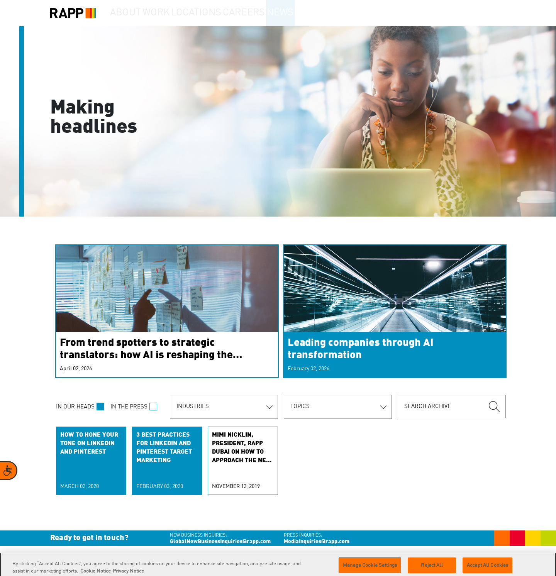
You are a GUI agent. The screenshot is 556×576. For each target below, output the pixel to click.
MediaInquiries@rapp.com (316, 541)
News (306, 13)
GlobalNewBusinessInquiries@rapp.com (220, 541)
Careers (263, 13)
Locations (214, 13)
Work (169, 13)
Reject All (431, 567)
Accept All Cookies (487, 567)
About (130, 13)
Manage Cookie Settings (370, 567)
